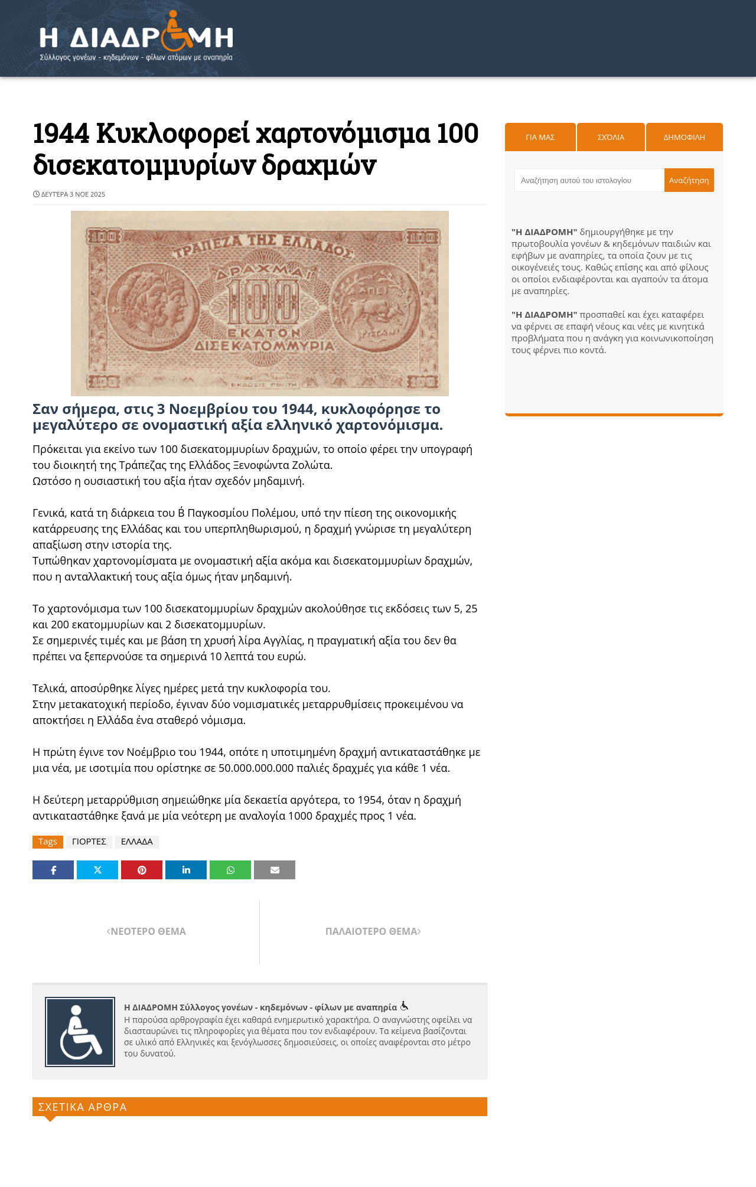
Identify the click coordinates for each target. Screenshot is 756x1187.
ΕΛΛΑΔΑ (137, 841)
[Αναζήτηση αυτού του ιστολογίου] (589, 180)
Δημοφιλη (684, 137)
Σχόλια (611, 137)
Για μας (540, 137)
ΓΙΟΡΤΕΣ (89, 841)
